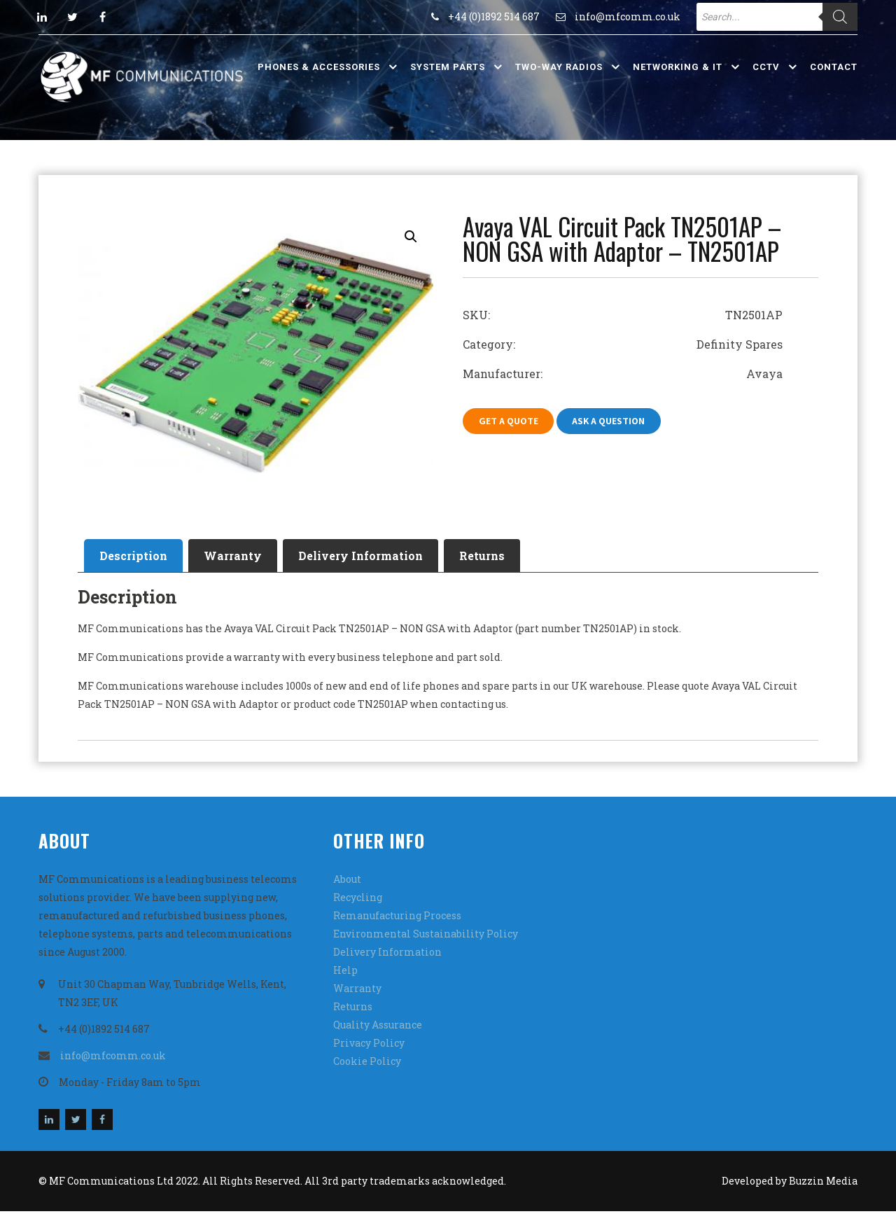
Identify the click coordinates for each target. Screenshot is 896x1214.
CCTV (766, 67)
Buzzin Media (823, 1183)
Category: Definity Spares (623, 344)
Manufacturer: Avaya (623, 373)
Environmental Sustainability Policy (425, 936)
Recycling (357, 900)
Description (136, 556)
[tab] (136, 556)
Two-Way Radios (559, 67)
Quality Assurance (377, 1027)
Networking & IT (677, 67)
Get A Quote (510, 421)
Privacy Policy (369, 1045)
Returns (501, 556)
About (347, 881)
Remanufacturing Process (397, 918)
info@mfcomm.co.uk (627, 16)
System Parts (447, 67)
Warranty (241, 556)
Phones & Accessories (319, 67)
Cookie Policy (367, 1063)
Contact (834, 67)
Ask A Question (614, 421)
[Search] (840, 17)
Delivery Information (374, 556)
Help (345, 972)
